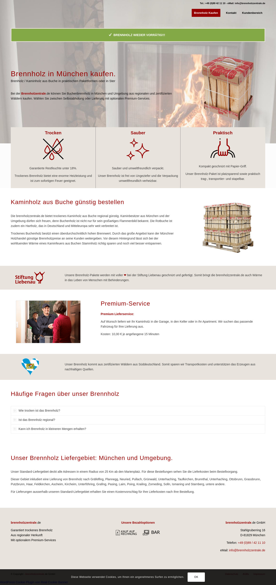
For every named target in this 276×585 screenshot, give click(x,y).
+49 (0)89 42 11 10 (215, 3)
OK (196, 577)
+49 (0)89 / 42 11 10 (251, 542)
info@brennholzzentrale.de (250, 3)
